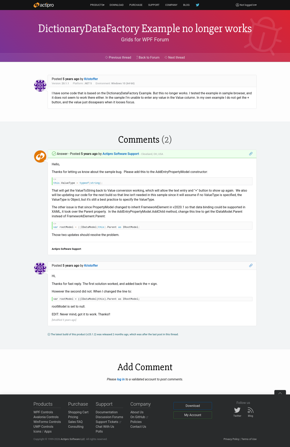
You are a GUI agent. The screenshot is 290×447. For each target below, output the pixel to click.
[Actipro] (44, 5)
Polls (99, 431)
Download (192, 406)
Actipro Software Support (120, 154)
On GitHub (139, 417)
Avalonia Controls (46, 417)
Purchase (78, 404)
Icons (37, 431)
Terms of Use (249, 439)
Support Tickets (108, 422)
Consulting (75, 427)
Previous (118, 57)
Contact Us (138, 427)
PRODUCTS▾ (97, 4)
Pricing (73, 417)
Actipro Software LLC (73, 439)
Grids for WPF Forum (145, 40)
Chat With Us (105, 427)
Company (140, 404)
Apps (48, 431)
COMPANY (171, 4)
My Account (192, 415)
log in (121, 379)
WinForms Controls (47, 422)
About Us (136, 412)
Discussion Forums (109, 417)
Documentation (107, 412)
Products (43, 404)
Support (104, 404)
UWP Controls (43, 427)
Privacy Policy (231, 439)
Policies (136, 422)
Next (175, 57)
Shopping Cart (78, 412)
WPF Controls (43, 412)
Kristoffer (91, 79)
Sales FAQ (75, 422)
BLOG (186, 4)
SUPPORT (154, 4)
